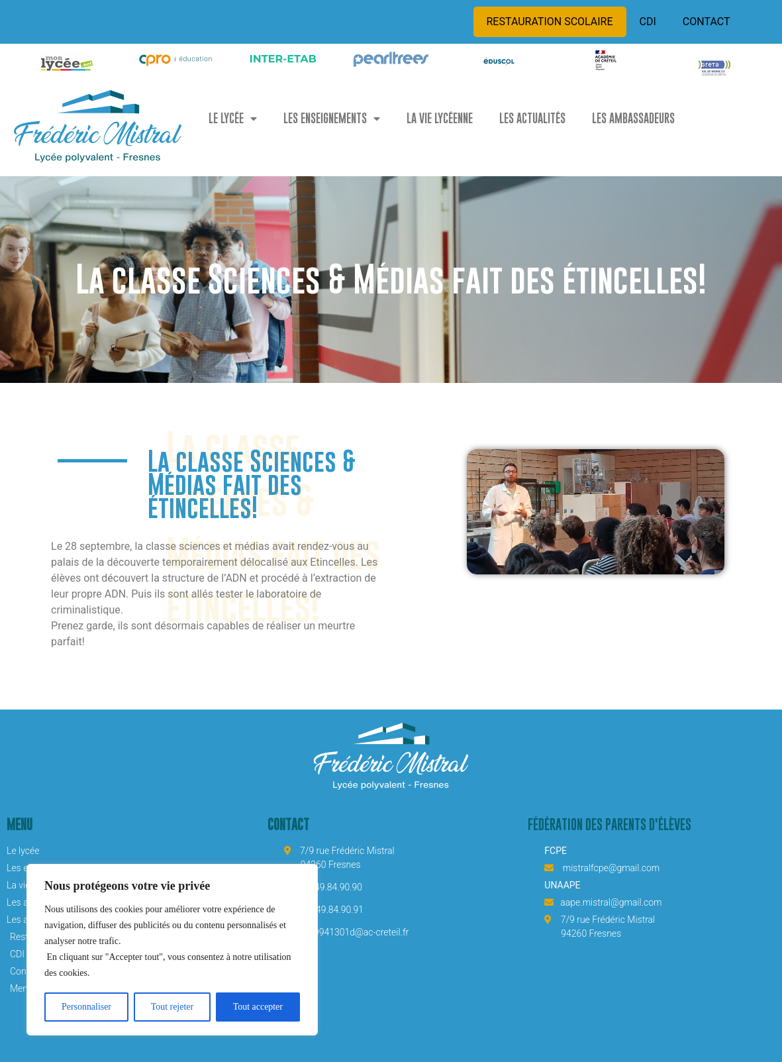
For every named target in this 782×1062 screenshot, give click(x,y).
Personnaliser (86, 1007)
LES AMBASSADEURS (633, 118)
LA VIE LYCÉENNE (440, 118)
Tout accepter (258, 1007)
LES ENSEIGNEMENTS (331, 119)
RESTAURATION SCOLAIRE (550, 21)
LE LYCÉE (233, 119)
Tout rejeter (172, 1007)
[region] (172, 950)
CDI (648, 21)
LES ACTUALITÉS (532, 118)
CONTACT (706, 21)
